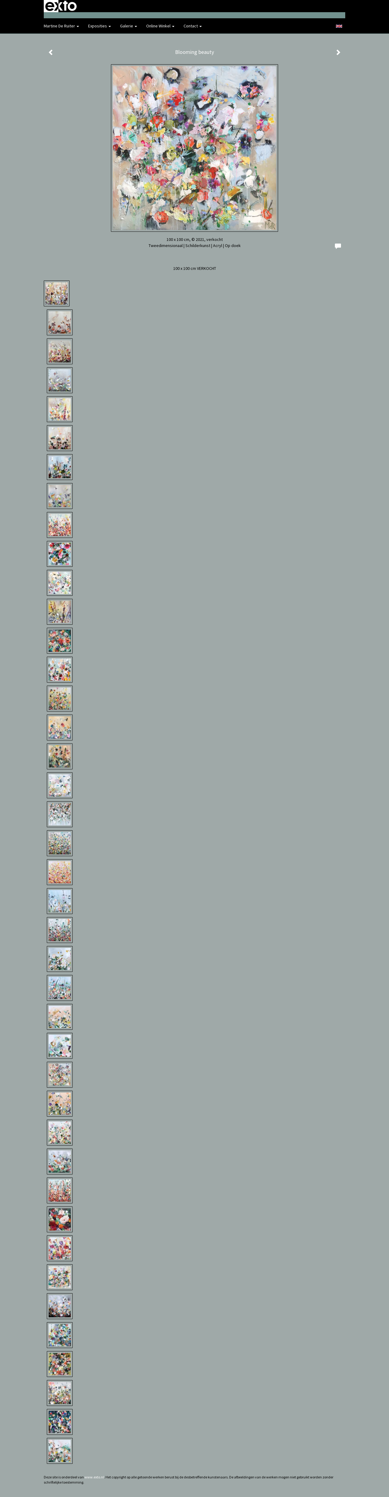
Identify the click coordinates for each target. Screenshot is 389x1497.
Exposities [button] (99, 26)
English (339, 26)
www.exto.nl (94, 1477)
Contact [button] (193, 26)
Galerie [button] (128, 26)
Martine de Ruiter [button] (61, 26)
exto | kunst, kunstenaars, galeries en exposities (61, 6)
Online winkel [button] (160, 26)
